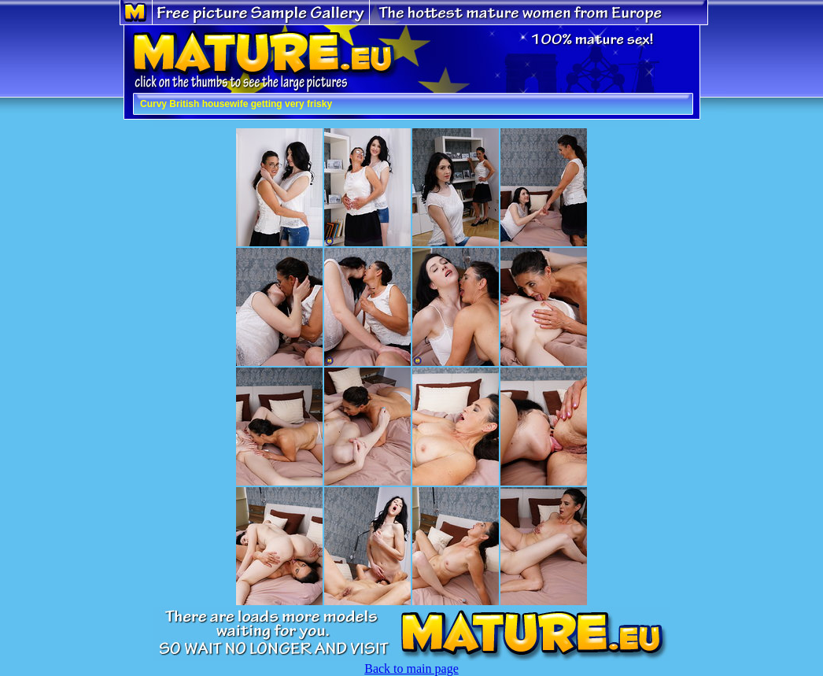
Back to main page (411, 668)
